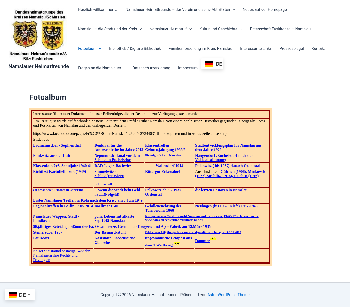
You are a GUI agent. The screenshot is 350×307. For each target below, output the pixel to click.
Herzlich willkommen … (98, 9)
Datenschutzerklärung (151, 68)
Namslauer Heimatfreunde (39, 66)
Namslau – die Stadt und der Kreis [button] (110, 29)
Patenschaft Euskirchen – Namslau (280, 29)
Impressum (188, 68)
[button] (232, 9)
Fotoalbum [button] (89, 48)
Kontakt (318, 48)
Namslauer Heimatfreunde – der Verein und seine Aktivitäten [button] (180, 9)
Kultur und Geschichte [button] (220, 29)
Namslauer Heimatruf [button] (170, 29)
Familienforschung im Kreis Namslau (200, 48)
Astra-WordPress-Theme (228, 294)
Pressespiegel (292, 48)
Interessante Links (256, 48)
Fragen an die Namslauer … (101, 68)
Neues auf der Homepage (265, 9)
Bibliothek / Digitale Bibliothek (135, 48)
